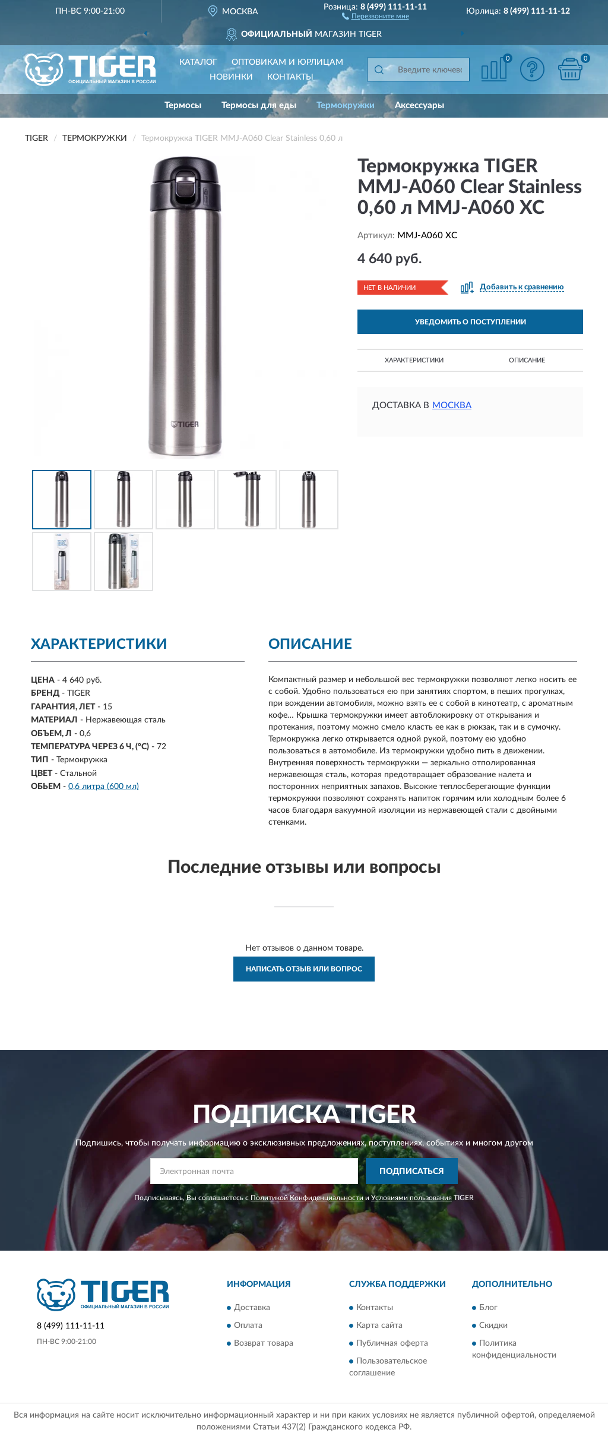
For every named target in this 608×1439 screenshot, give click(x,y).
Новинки (231, 77)
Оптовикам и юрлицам (287, 62)
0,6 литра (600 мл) (103, 786)
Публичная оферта (392, 1343)
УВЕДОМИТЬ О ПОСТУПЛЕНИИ (470, 322)
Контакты (290, 77)
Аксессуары (419, 105)
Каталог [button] (198, 62)
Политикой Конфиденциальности (307, 1197)
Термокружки (345, 105)
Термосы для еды (258, 105)
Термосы (182, 105)
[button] (375, 15)
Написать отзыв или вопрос (304, 969)
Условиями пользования (411, 1197)
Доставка (252, 1308)
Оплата (248, 1325)
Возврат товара (263, 1343)
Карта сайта (379, 1325)
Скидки (493, 1325)
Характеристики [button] (414, 360)
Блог (488, 1308)
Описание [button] (527, 360)
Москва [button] (451, 405)
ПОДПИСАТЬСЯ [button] (411, 1171)
